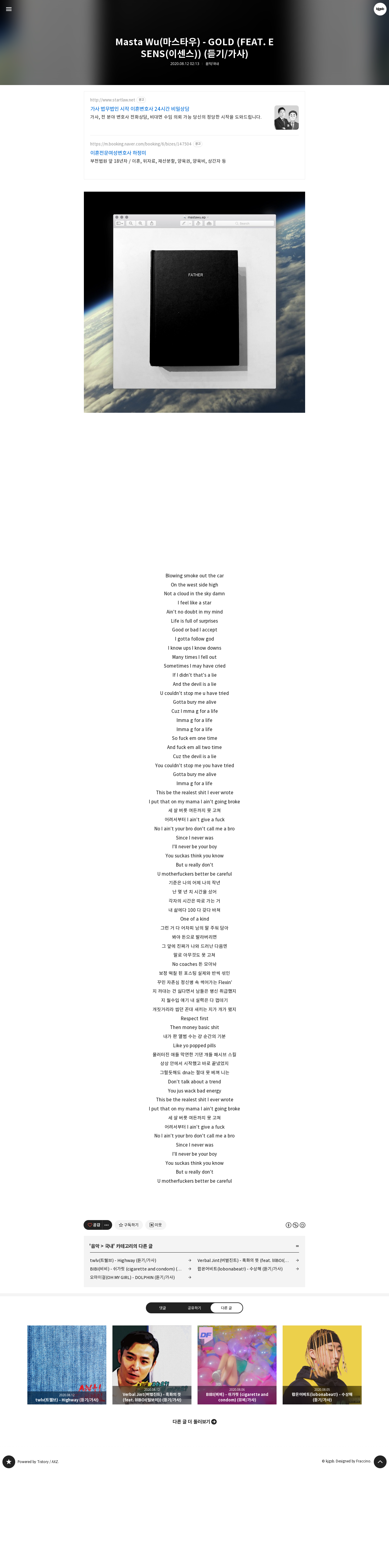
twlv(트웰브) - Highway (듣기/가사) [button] (66, 1450)
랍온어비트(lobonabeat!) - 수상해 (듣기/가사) (240, 1354)
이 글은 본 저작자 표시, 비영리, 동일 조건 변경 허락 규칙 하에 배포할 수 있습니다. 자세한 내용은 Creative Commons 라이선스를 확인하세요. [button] (295, 1310)
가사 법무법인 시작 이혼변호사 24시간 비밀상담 (139, 109)
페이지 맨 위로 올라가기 (380, 1547)
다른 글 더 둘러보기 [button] (191, 1507)
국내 (109, 1331)
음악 (95, 1331)
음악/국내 (212, 64)
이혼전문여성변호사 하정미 (118, 153)
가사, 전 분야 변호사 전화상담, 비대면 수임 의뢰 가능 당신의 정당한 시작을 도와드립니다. (176, 117)
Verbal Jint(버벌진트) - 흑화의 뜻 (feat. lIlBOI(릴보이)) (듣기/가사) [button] (151, 1450)
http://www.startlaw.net (112, 100)
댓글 (162, 1392)
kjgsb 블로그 (9, 1547)
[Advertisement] (194, 1241)
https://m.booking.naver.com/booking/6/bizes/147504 (141, 144)
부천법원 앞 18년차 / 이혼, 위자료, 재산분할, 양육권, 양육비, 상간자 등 (158, 161)
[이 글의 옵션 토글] (107, 1310)
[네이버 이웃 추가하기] (155, 1310)
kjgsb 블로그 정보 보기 (380, 9)
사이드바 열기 (9, 9)
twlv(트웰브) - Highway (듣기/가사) (123, 1345)
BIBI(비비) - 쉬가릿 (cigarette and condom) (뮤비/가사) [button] (237, 1450)
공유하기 (194, 1392)
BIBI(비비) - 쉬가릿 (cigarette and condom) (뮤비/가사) (140, 1354)
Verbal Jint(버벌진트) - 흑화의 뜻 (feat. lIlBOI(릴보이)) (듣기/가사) (248, 1345)
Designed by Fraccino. (353, 1546)
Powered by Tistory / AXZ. (38, 1546)
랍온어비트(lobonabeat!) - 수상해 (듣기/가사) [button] (322, 1450)
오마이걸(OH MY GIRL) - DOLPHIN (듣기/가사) (132, 1362)
